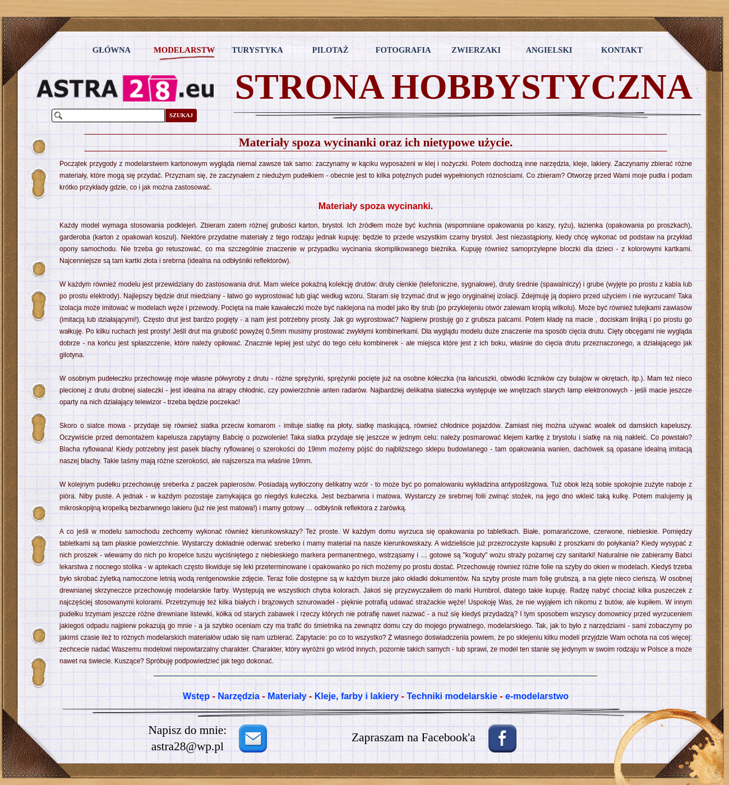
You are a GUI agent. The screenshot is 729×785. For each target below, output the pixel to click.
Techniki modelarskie (452, 696)
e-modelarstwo (537, 696)
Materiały (286, 696)
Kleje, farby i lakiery (357, 696)
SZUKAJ (181, 115)
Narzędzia (239, 696)
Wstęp (196, 696)
